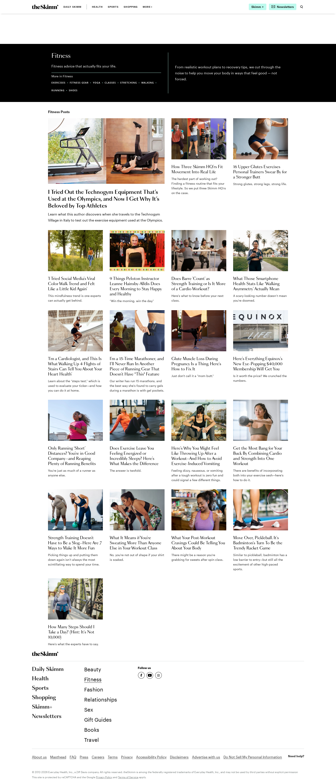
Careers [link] (98, 757)
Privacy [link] (127, 757)
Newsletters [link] (47, 716)
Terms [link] (113, 757)
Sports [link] (113, 6)
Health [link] (97, 6)
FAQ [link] (73, 757)
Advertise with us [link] (206, 757)
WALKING (147, 82)
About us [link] (39, 757)
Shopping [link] (131, 6)
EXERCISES (58, 82)
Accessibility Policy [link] (151, 757)
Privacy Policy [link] (104, 777)
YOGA (96, 82)
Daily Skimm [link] (72, 6)
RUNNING (57, 90)
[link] (45, 7)
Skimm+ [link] (42, 707)
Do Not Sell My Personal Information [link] (253, 757)
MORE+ (148, 6)
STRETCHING (128, 82)
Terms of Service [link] (128, 777)
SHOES (73, 90)
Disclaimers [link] (179, 757)
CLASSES (110, 82)
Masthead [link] (58, 757)
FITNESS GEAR (79, 82)
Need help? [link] (296, 756)
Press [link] (84, 757)
